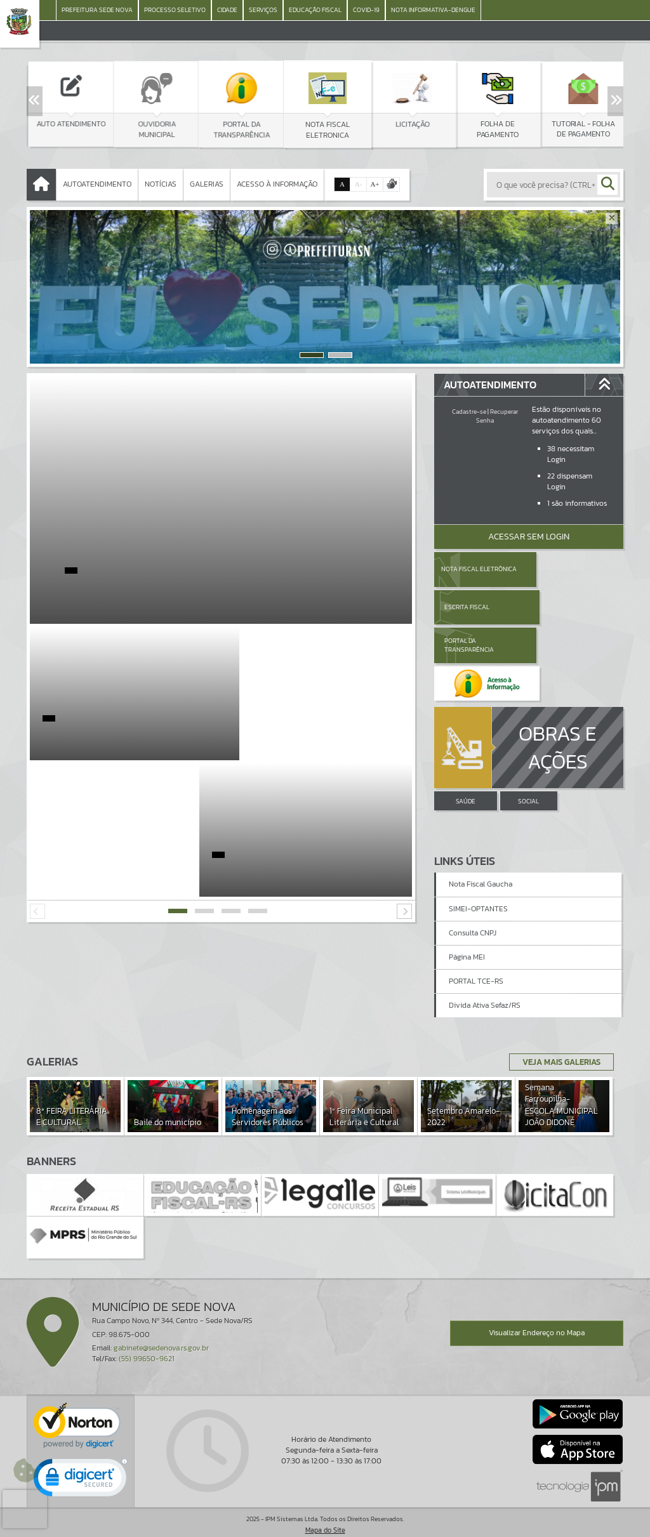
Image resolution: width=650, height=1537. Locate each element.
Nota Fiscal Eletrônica (479, 569)
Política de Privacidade (325, 1524)
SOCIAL (528, 725)
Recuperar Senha (497, 416)
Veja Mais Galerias (557, 1037)
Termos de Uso (325, 1515)
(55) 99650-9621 (147, 1334)
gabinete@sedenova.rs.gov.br (161, 1322)
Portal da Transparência (469, 607)
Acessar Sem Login (528, 536)
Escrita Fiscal (561, 569)
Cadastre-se (469, 411)
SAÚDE (465, 725)
